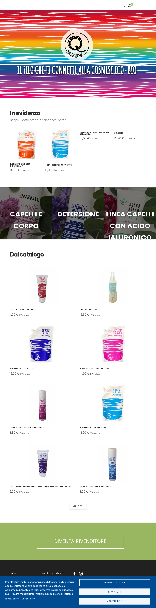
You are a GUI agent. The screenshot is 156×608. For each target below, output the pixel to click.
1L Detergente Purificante (58, 165)
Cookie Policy (28, 598)
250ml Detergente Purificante (95, 486)
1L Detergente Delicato (21, 368)
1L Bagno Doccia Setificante (94, 368)
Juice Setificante (88, 309)
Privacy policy (12, 598)
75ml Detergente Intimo (22, 309)
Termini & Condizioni (52, 573)
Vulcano (118, 133)
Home (13, 573)
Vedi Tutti (78, 506)
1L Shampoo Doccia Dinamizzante (20, 165)
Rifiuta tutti (114, 591)
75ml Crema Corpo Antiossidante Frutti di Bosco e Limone (40, 486)
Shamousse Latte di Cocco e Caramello (94, 133)
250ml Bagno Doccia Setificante (26, 427)
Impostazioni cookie (114, 582)
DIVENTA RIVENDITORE (80, 541)
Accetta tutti (114, 601)
